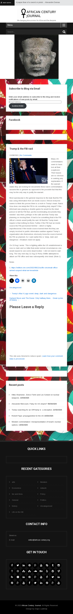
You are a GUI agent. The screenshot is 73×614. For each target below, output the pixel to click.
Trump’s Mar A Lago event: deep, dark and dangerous (32, 294)
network (43, 488)
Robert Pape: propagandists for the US (28, 416)
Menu (10, 25)
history (14, 506)
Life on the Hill (17, 512)
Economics (16, 488)
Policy (42, 494)
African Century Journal (31, 605)
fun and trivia (17, 494)
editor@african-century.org (39, 540)
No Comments (26, 155)
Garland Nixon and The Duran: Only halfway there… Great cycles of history (36, 299)
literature (43, 482)
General (15, 500)
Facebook (14, 119)
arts (13, 482)
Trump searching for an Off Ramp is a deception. (32, 410)
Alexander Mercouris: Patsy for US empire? (29, 404)
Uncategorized (15, 288)
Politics (43, 500)
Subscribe (17, 106)
